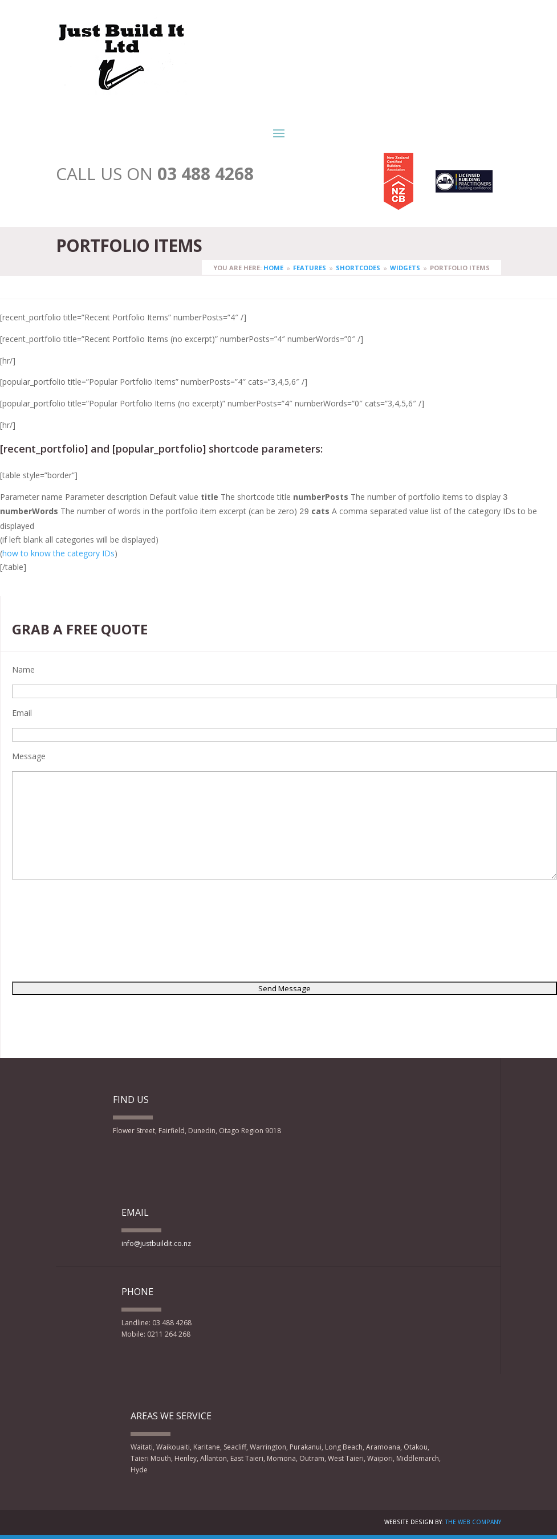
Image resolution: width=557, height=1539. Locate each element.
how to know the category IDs (58, 553)
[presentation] (58, 932)
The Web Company (473, 1522)
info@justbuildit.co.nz (156, 1243)
